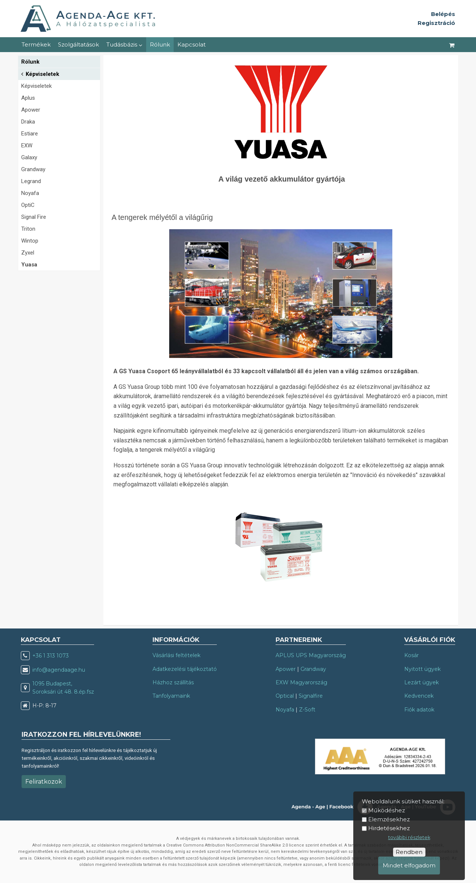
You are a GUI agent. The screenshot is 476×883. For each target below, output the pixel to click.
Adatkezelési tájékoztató (184, 669)
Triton (28, 228)
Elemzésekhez (389, 819)
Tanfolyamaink (171, 695)
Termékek (36, 44)
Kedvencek (419, 695)
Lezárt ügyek (421, 682)
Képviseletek (40, 73)
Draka (28, 121)
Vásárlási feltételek (176, 655)
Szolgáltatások (78, 44)
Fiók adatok (419, 709)
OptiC (28, 205)
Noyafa (30, 193)
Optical (285, 695)
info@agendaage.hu (58, 669)
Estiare (29, 133)
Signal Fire (33, 217)
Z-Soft (307, 709)
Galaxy (29, 157)
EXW (26, 145)
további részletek (409, 837)
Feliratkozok (43, 781)
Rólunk (160, 44)
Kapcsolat (191, 44)
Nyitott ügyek (422, 669)
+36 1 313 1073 (50, 655)
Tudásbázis (124, 44)
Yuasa (29, 264)
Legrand (31, 181)
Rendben (409, 851)
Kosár (411, 655)
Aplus (28, 98)
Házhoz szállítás (173, 682)
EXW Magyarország (301, 682)
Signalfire (311, 695)
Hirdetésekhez (389, 828)
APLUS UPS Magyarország (311, 655)
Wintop (29, 240)
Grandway (33, 169)
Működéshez (386, 810)
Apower (30, 109)
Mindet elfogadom (409, 865)
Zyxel (27, 252)
